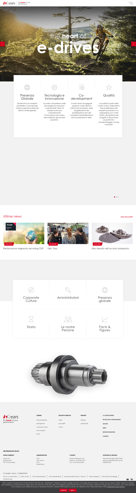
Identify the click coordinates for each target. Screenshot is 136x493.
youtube (128, 479)
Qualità (105, 424)
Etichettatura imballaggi (110, 476)
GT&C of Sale (25, 476)
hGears (16, 3)
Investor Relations (109, 432)
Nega (72, 490)
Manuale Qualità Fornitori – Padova (75, 476)
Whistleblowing (7, 479)
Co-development (108, 415)
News (104, 428)
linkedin (132, 479)
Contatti (105, 436)
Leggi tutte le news (127, 216)
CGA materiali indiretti (38, 476)
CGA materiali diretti (55, 476)
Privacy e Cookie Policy (10, 476)
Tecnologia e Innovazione (112, 419)
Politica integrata (94, 476)
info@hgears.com (79, 458)
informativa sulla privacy (116, 487)
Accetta (63, 490)
